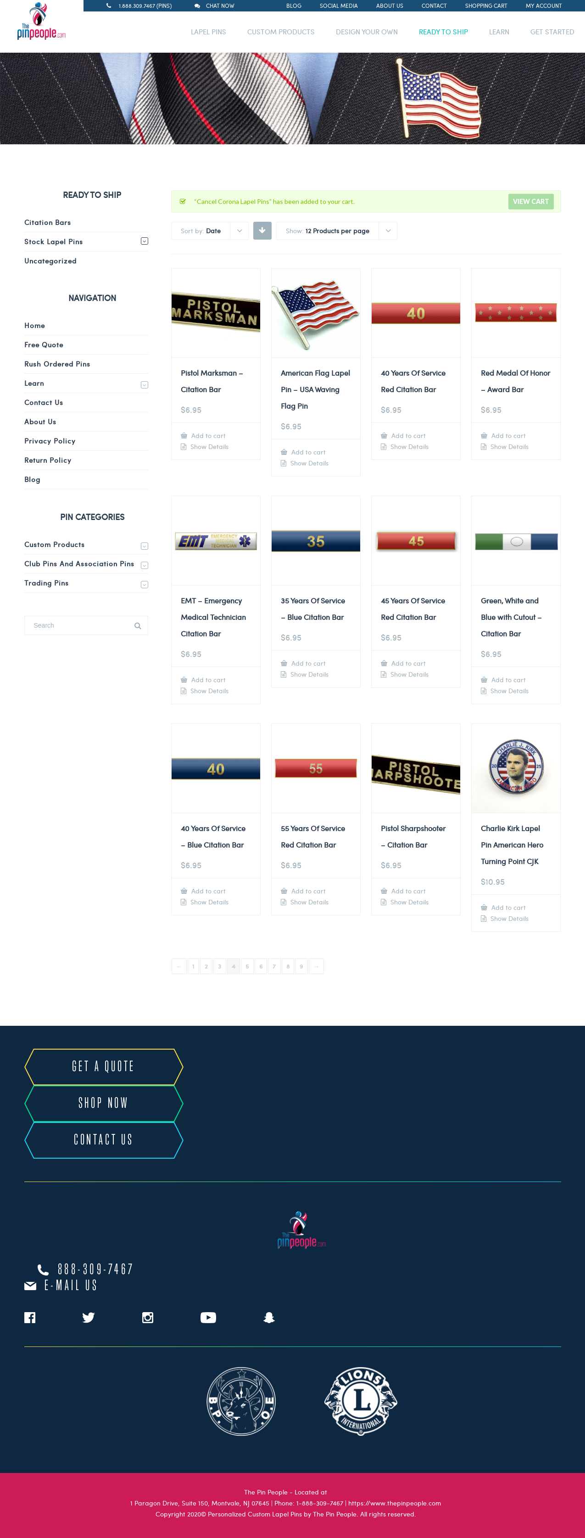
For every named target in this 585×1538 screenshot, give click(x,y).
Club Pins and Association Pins (79, 563)
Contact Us (43, 402)
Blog (293, 5)
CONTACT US (104, 1140)
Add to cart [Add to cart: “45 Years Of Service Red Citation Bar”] (408, 663)
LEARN (499, 31)
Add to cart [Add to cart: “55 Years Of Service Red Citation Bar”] (308, 890)
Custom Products (54, 544)
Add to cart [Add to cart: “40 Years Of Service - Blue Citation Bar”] (207, 890)
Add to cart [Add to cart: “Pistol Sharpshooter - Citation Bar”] (408, 890)
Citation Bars (47, 222)
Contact (434, 5)
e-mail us (72, 1286)
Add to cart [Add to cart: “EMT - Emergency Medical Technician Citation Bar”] (207, 679)
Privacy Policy (50, 440)
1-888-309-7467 (319, 1503)
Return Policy (48, 460)
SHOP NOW (103, 1104)
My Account (544, 5)
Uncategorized (50, 260)
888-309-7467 (96, 1270)
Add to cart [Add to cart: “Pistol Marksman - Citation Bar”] (207, 435)
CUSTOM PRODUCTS (281, 31)
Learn (34, 383)
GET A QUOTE (103, 1067)
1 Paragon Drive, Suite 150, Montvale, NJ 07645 (199, 1503)
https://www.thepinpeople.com (394, 1503)
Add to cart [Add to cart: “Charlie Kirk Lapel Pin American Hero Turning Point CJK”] (508, 907)
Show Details (208, 446)
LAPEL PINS (208, 31)
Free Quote (43, 344)
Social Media (339, 5)
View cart (531, 201)
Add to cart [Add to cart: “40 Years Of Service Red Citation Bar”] (408, 435)
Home (34, 325)
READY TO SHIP (443, 31)
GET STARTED (552, 31)
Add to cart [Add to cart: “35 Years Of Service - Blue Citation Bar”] (308, 663)
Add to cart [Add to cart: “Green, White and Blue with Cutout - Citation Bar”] (508, 679)
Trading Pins (46, 582)
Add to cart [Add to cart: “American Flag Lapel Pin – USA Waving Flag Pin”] (308, 452)
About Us (389, 5)
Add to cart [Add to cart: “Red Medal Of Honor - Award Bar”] (508, 435)
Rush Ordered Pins (57, 363)
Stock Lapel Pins (53, 241)
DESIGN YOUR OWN (367, 31)
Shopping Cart (486, 5)
